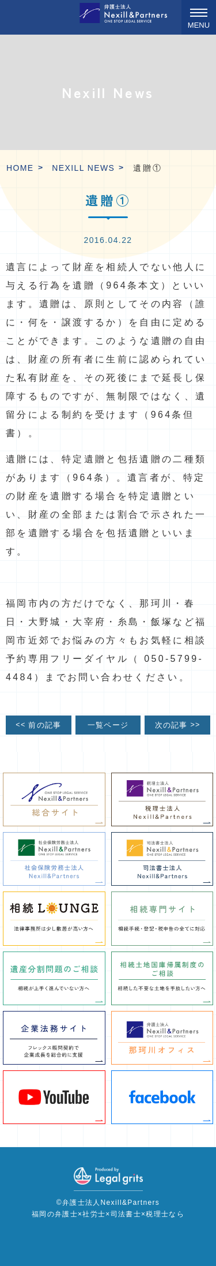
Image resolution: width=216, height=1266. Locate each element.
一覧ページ (108, 725)
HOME (20, 168)
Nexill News (83, 168)
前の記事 (38, 724)
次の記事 (177, 724)
